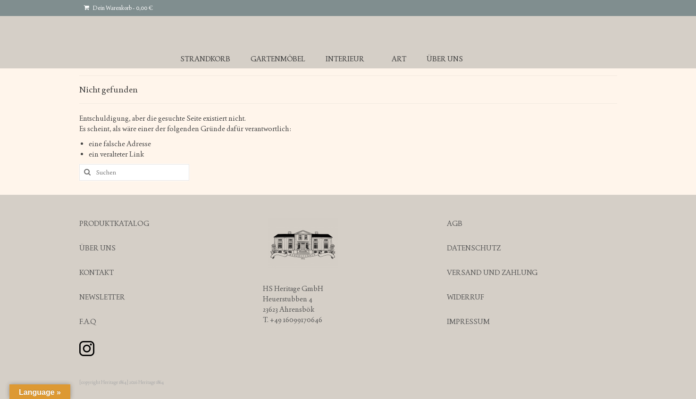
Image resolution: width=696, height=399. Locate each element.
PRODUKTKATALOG (114, 223)
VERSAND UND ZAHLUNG (492, 272)
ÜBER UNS (97, 247)
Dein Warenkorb (118, 8)
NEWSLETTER (102, 296)
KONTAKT (96, 272)
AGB (454, 223)
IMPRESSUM (468, 321)
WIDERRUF (465, 296)
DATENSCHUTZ (474, 247)
